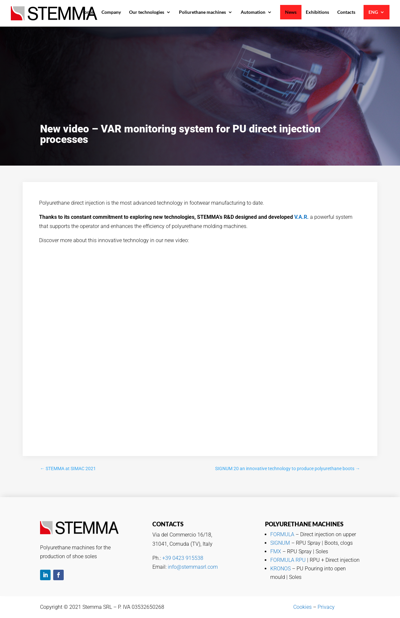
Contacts (346, 12)
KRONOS (280, 568)
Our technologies (146, 12)
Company (111, 12)
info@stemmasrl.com (193, 567)
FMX (275, 551)
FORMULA (282, 534)
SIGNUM (280, 543)
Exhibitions (317, 12)
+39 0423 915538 (182, 558)
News (291, 12)
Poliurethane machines (202, 12)
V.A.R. (301, 217)
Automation (253, 12)
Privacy (326, 607)
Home (87, 12)
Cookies (302, 607)
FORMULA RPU (288, 560)
